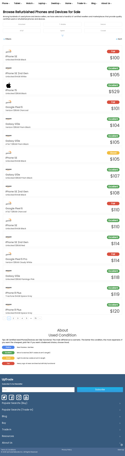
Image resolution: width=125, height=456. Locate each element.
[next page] (31, 318)
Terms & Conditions (8, 450)
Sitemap (121, 450)
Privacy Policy (67, 450)
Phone (6, 3)
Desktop (56, 3)
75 (35, 318)
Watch (30, 3)
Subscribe (100, 389)
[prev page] (4, 318)
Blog (94, 3)
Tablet (18, 3)
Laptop (42, 3)
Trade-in (82, 3)
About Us (106, 3)
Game (69, 3)
